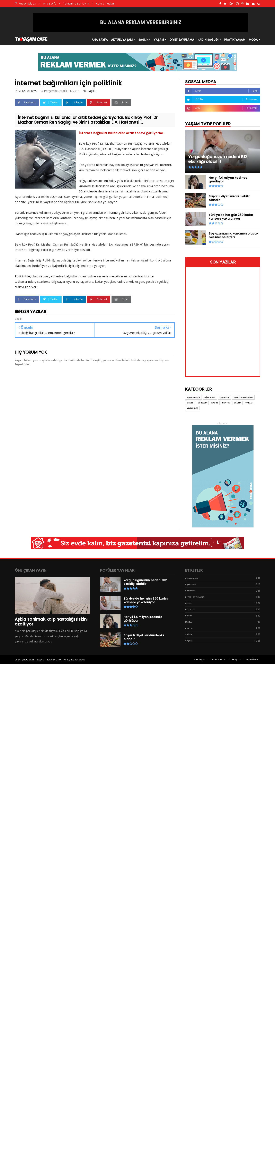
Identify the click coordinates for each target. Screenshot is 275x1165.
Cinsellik (190, 590)
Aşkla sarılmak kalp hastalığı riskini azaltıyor (51, 621)
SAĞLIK (143, 40)
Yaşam (188, 640)
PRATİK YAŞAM (234, 40)
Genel (188, 603)
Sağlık (91, 91)
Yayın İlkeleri (253, 659)
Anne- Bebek (191, 578)
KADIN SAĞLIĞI (208, 40)
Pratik (189, 628)
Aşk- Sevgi (190, 584)
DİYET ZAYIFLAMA (182, 40)
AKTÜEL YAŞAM (122, 40)
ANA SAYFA (100, 40)
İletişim (236, 659)
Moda (188, 622)
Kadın (188, 615)
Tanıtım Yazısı (218, 659)
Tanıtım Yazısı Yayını (76, 3)
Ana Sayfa (49, 3)
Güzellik (190, 609)
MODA (253, 40)
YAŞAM (159, 40)
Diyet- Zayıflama (194, 597)
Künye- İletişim (105, 3)
